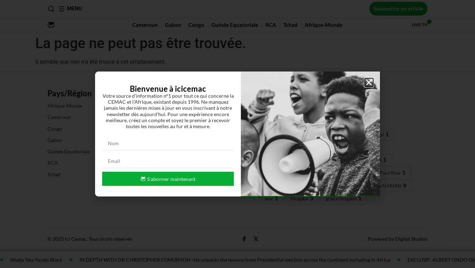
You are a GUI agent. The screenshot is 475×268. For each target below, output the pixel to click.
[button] (369, 82)
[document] (237, 134)
